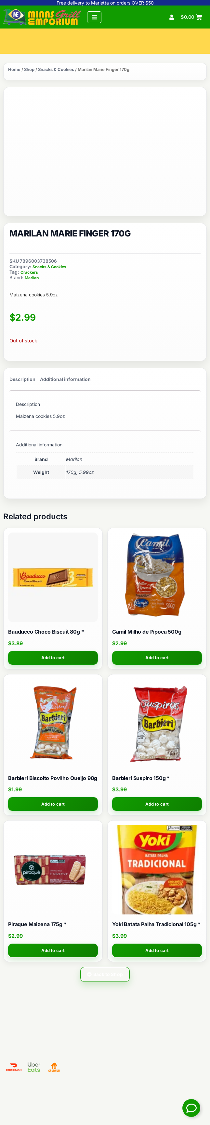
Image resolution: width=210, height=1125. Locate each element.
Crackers (29, 272)
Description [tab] (22, 379)
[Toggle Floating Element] (191, 1108)
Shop (29, 69)
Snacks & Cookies (56, 69)
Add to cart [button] (53, 657)
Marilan (32, 277)
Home (14, 69)
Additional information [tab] (65, 379)
